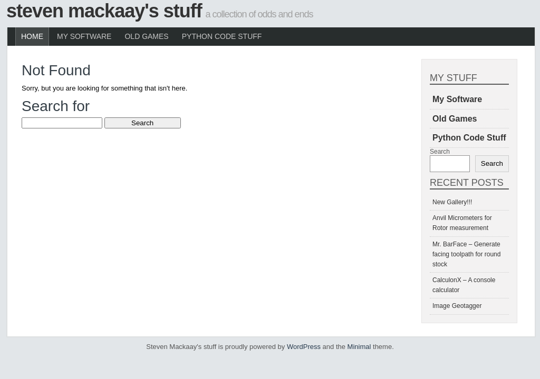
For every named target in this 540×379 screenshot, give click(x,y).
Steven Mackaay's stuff (104, 11)
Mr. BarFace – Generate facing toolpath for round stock (466, 254)
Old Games (146, 36)
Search (440, 151)
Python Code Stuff (222, 36)
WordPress (304, 347)
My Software (84, 36)
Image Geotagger (456, 306)
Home (32, 36)
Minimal (359, 347)
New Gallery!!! (452, 202)
